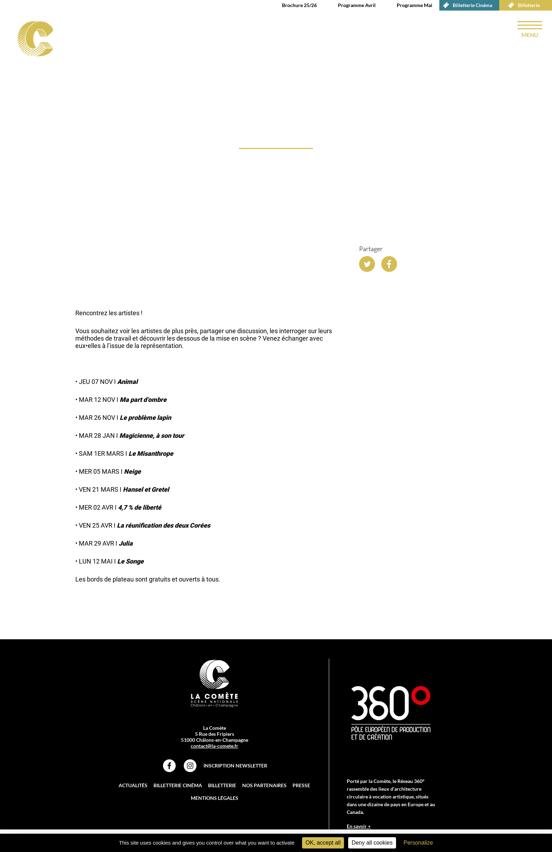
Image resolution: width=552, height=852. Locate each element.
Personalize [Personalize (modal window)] (418, 843)
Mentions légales (214, 798)
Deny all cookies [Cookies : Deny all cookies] (372, 843)
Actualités (133, 785)
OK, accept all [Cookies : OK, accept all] (323, 843)
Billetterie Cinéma (465, 5)
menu (529, 34)
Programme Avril (357, 5)
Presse (301, 785)
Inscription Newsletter (235, 766)
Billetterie (522, 5)
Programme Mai (414, 5)
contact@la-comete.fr (214, 746)
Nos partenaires (264, 785)
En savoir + (359, 826)
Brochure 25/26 (299, 5)
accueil (78, 230)
